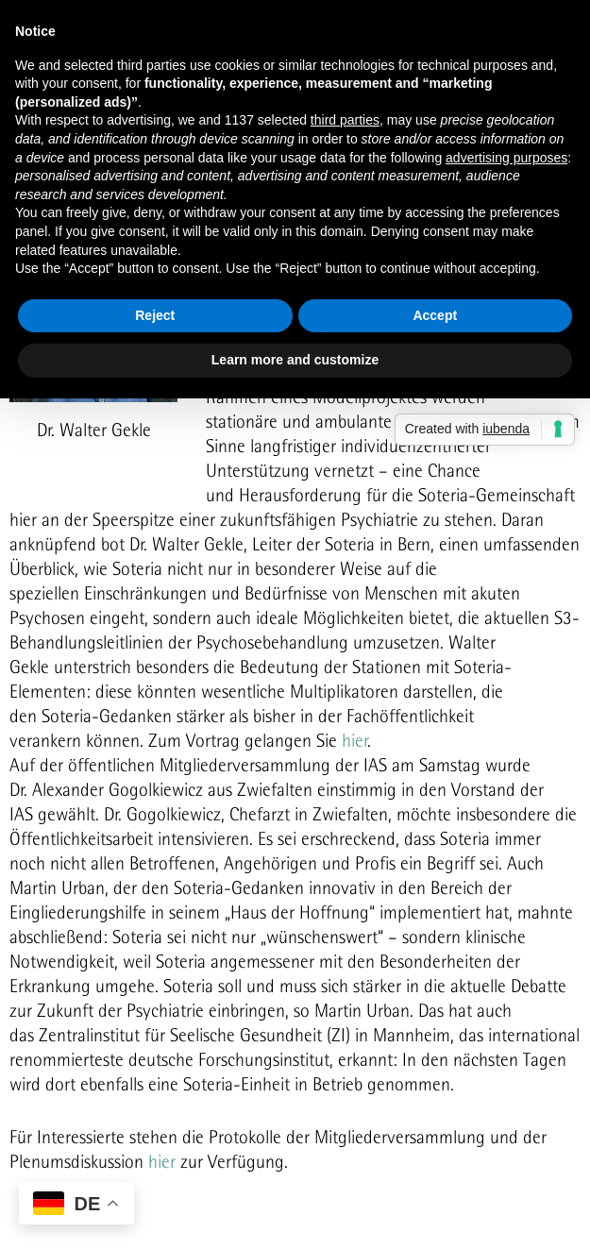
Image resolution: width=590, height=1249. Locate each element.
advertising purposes (506, 157)
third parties (345, 119)
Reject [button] (155, 315)
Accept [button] (435, 315)
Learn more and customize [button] (295, 359)
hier (355, 740)
